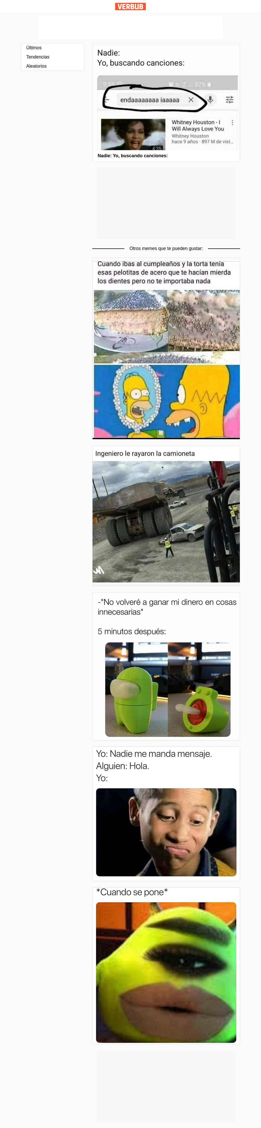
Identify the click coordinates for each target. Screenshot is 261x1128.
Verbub (130, 6)
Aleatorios (36, 66)
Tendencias (37, 56)
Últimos (34, 47)
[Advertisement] (130, 27)
